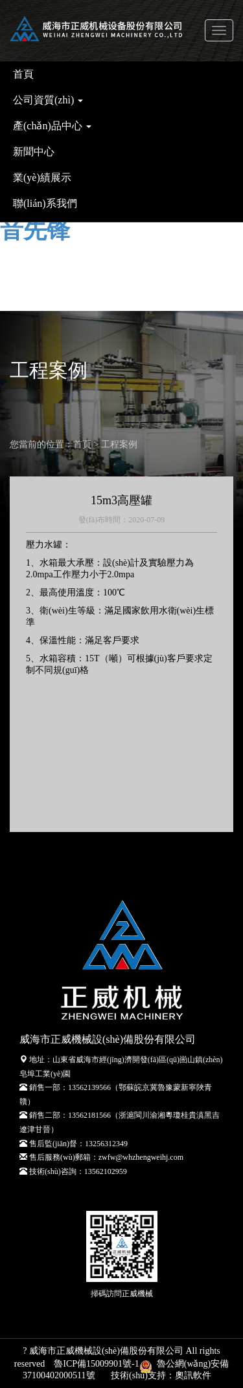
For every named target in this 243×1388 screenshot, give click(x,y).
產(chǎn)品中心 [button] (52, 125)
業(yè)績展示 (42, 177)
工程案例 (119, 444)
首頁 (23, 74)
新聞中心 (33, 151)
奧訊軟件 (193, 1375)
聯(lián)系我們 (45, 203)
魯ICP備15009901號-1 (96, 1364)
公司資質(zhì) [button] (48, 99)
